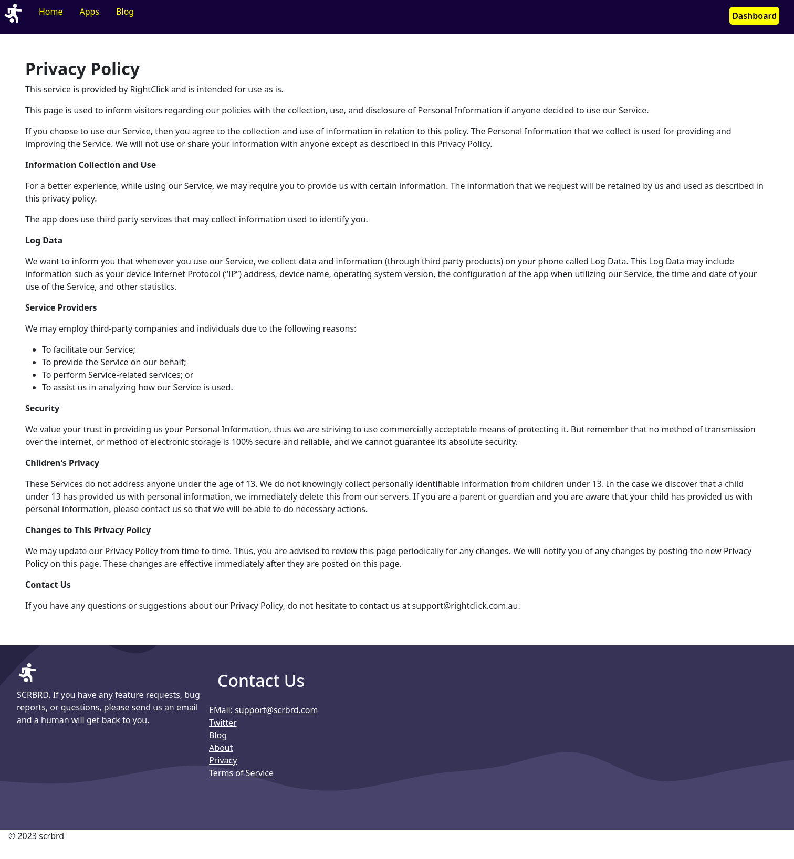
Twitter (222, 722)
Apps (90, 11)
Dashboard (754, 16)
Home (51, 11)
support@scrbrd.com (276, 710)
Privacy (223, 760)
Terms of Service (241, 773)
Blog (125, 11)
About (221, 748)
